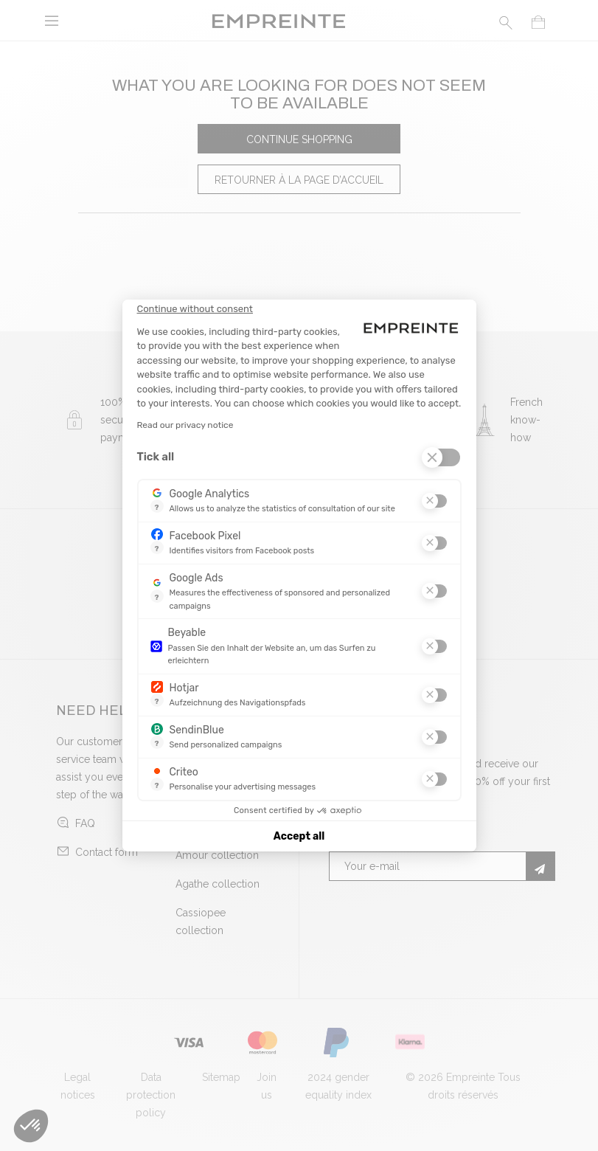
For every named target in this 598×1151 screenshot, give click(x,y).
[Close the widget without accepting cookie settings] (195, 309)
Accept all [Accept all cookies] (299, 836)
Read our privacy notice (185, 425)
